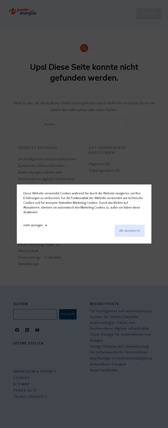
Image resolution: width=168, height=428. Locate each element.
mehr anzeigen (33, 225)
